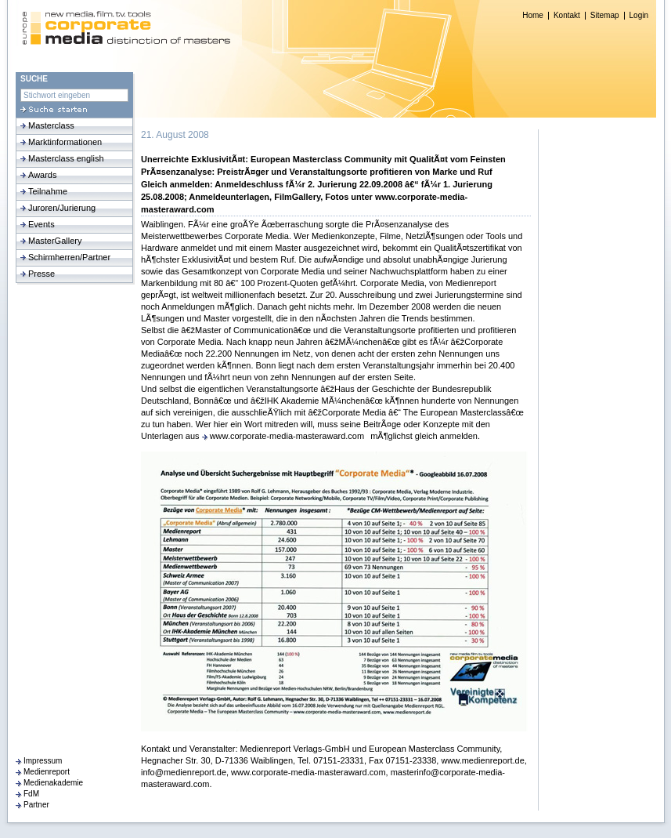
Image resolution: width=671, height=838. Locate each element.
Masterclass (51, 125)
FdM (31, 793)
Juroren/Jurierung (62, 207)
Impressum (42, 760)
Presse (41, 273)
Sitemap (604, 16)
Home (532, 16)
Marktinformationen (65, 142)
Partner (36, 804)
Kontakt (567, 16)
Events (41, 224)
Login (639, 16)
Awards (42, 175)
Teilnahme (47, 191)
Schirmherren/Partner (69, 257)
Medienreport (46, 771)
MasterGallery (54, 240)
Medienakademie (53, 782)
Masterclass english (66, 158)
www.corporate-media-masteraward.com (287, 436)
